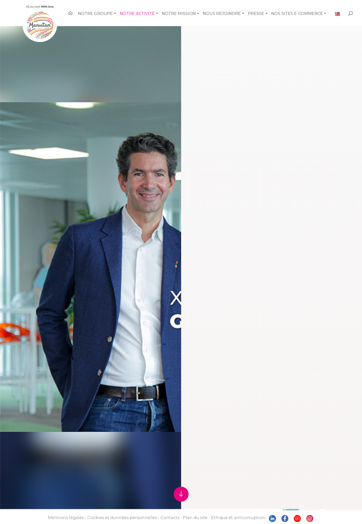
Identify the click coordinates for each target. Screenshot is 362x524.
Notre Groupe (108, 12)
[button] (126, 12)
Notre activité (147, 12)
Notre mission (187, 12)
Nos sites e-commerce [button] (301, 12)
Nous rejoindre (228, 12)
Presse (261, 12)
